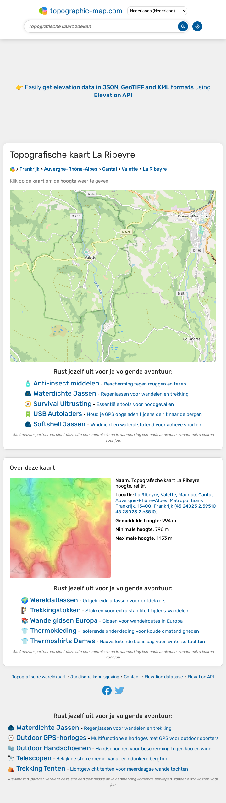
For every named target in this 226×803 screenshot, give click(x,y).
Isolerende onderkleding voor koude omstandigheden (140, 631)
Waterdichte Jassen (64, 393)
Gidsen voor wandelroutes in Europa (142, 621)
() (165, 503)
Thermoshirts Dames (62, 641)
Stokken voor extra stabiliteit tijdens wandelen (136, 611)
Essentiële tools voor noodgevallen (135, 404)
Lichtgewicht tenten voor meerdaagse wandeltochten (129, 769)
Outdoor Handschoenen (53, 748)
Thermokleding (53, 630)
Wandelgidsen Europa (64, 620)
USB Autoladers (57, 414)
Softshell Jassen (59, 424)
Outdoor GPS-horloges (51, 737)
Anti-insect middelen (66, 383)
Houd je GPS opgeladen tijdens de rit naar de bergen (144, 414)
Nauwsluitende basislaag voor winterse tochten (152, 641)
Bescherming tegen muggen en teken (145, 384)
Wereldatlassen (54, 600)
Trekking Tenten (40, 768)
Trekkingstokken (55, 610)
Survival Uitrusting (62, 403)
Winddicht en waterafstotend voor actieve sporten (145, 425)
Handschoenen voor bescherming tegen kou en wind (154, 748)
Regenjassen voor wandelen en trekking (145, 394)
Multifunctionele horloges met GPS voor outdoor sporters (155, 738)
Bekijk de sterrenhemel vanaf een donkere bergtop (111, 759)
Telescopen (34, 758)
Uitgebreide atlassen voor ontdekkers (124, 601)
